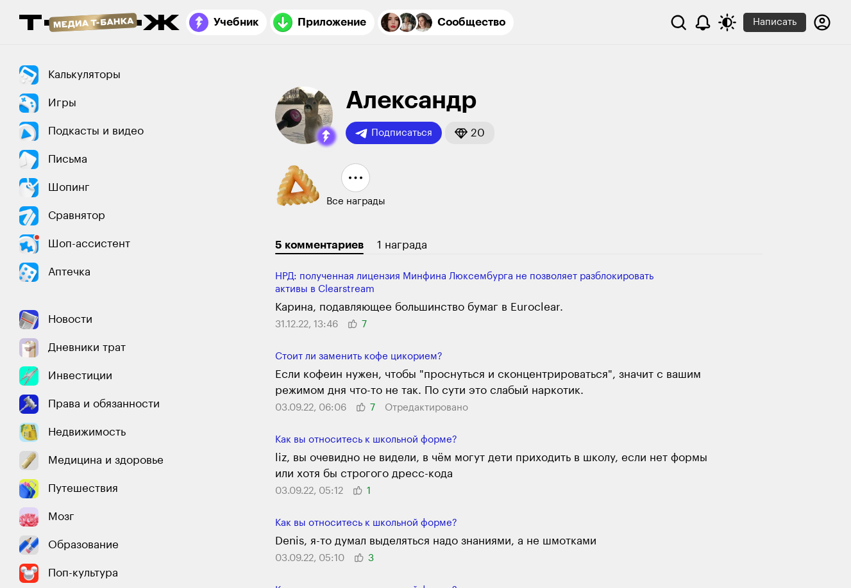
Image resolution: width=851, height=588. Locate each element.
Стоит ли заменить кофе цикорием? (358, 356)
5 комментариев (319, 245)
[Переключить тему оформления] (727, 22)
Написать (774, 22)
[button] (326, 136)
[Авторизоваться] (822, 22)
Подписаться (393, 133)
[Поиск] (678, 22)
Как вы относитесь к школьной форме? (366, 440)
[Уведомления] (702, 22)
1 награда (402, 245)
